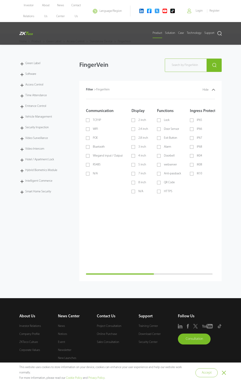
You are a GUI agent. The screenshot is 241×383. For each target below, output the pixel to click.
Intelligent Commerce (38, 180)
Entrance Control (35, 106)
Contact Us (106, 316)
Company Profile (29, 334)
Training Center (148, 326)
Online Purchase (107, 334)
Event (61, 342)
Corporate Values (29, 350)
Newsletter (64, 350)
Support (209, 33)
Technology (194, 33)
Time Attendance (36, 95)
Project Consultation (109, 326)
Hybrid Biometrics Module (41, 170)
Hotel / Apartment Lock (39, 159)
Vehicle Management (38, 116)
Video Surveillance (36, 138)
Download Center (150, 334)
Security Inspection (37, 127)
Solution (170, 33)
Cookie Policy (74, 378)
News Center (69, 316)
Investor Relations (30, 326)
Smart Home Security (38, 191)
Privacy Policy (96, 378)
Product (157, 33)
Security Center (148, 342)
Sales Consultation (108, 342)
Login (199, 11)
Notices (62, 334)
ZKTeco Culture (28, 342)
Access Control (34, 84)
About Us (27, 316)
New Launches (67, 358)
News (61, 326)
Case (181, 33)
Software (30, 73)
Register (214, 11)
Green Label (32, 63)
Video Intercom (34, 148)
